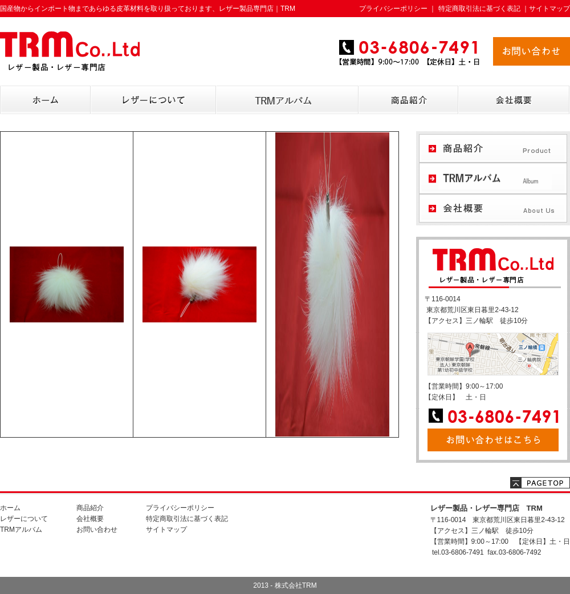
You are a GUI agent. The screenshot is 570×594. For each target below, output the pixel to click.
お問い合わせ (96, 530)
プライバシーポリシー (393, 9)
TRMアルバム (21, 530)
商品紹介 (90, 508)
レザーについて (24, 519)
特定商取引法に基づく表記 (479, 9)
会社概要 (90, 519)
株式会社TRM (296, 585)
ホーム (10, 508)
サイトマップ (549, 9)
